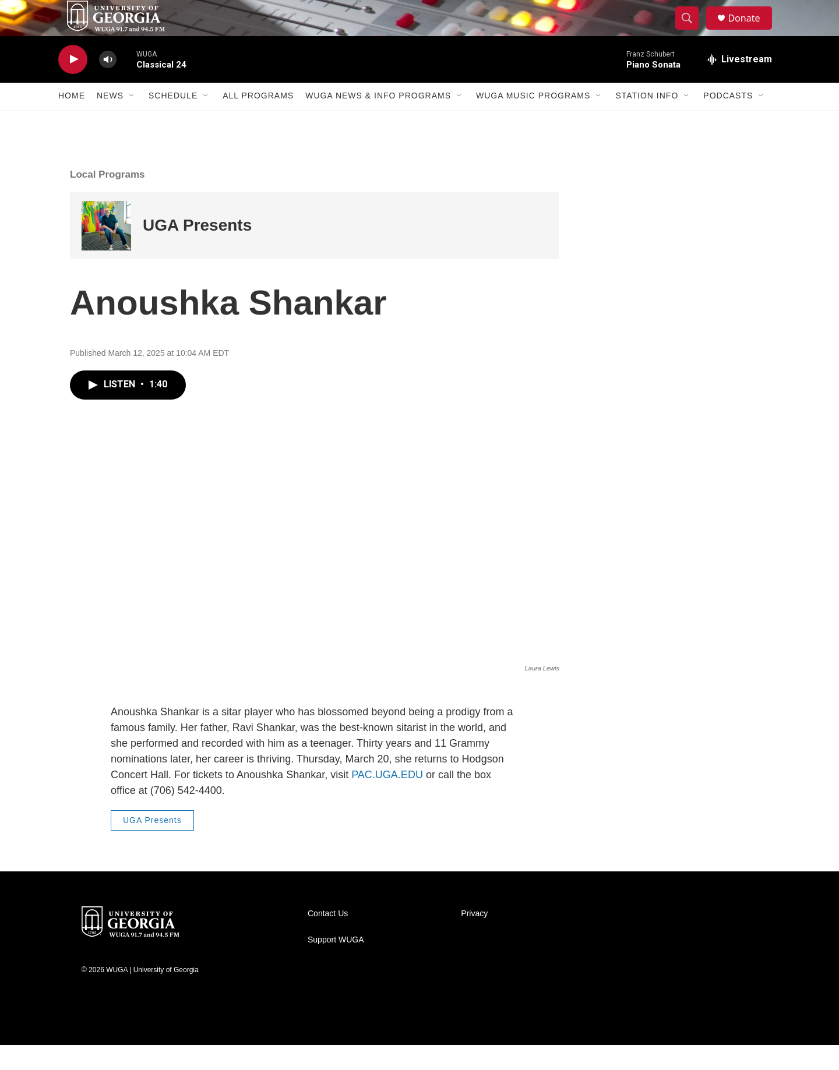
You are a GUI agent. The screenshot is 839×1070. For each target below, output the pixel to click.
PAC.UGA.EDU (387, 800)
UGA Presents (197, 251)
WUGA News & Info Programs (378, 121)
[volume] (108, 85)
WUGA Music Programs (533, 121)
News (110, 121)
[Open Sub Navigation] (132, 121)
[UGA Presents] (106, 251)
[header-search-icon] (692, 31)
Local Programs (107, 199)
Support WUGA (336, 964)
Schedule (173, 121)
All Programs (258, 121)
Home (71, 121)
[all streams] (739, 84)
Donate (751, 30)
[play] (73, 84)
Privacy (474, 938)
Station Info (646, 121)
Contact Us (328, 938)
